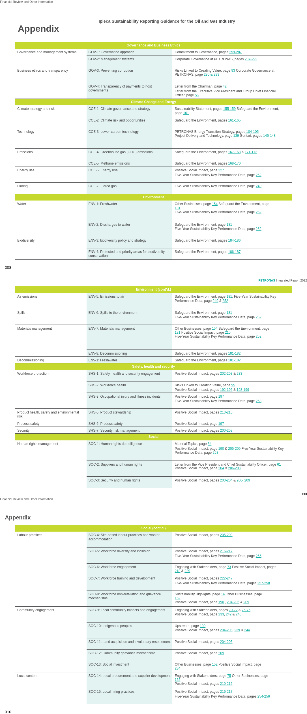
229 (187, 571)
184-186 (234, 240)
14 (223, 594)
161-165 (234, 120)
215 (228, 332)
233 (239, 374)
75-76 (246, 610)
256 (258, 556)
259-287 (235, 52)
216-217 (226, 551)
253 (258, 401)
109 (202, 626)
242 (228, 614)
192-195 (226, 390)
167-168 (234, 152)
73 (229, 567)
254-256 (263, 696)
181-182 (234, 353)
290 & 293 (211, 74)
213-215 (226, 412)
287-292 (251, 59)
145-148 (269, 136)
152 (177, 598)
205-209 (234, 449)
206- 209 (243, 480)
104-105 (252, 132)
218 (177, 571)
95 (233, 385)
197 (221, 396)
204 (221, 468)
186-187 (234, 252)
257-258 (263, 583)
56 (197, 95)
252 (258, 175)
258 (215, 453)
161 (186, 113)
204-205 (233, 602)
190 (221, 449)
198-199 (243, 390)
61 (279, 464)
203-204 (226, 480)
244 (247, 630)
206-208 (234, 468)
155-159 (229, 109)
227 (221, 170)
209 (246, 602)
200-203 (226, 430)
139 (236, 136)
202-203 (226, 374)
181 (177, 208)
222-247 (226, 578)
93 (233, 71)
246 (238, 614)
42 (225, 86)
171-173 (251, 152)
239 (237, 630)
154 (215, 204)
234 (177, 668)
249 (258, 186)
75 (229, 676)
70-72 (233, 610)
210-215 (226, 684)
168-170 (234, 163)
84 (209, 444)
